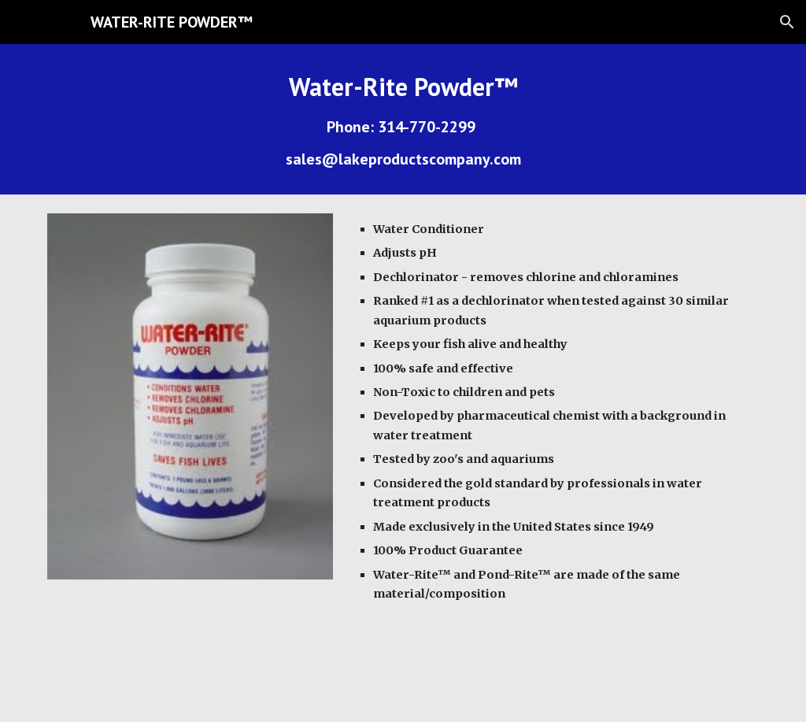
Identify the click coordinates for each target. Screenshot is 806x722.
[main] (403, 119)
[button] (787, 22)
